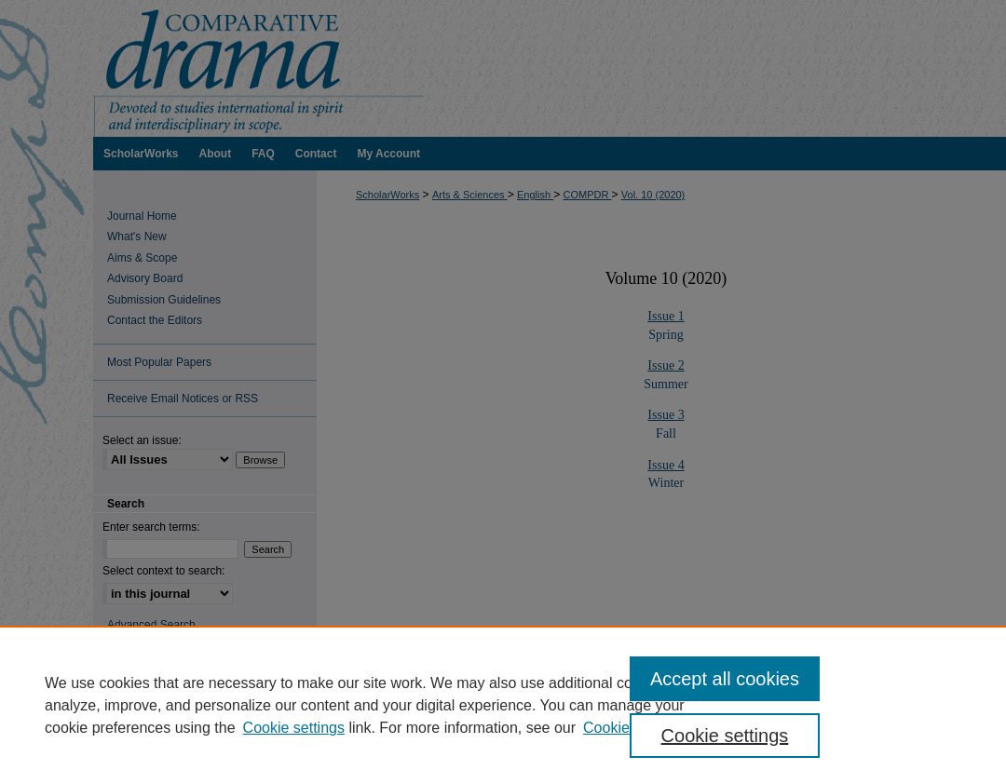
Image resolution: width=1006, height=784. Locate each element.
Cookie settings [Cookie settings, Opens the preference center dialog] (725, 735)
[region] (503, 705)
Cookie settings (294, 728)
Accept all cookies (724, 679)
